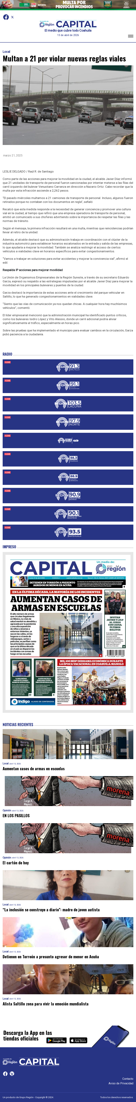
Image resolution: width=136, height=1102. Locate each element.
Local (6, 52)
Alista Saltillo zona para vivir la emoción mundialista (46, 1004)
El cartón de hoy (16, 862)
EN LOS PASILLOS (16, 815)
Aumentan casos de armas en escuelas (34, 768)
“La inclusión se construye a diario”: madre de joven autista (51, 909)
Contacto (127, 1078)
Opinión (7, 810)
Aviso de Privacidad (121, 1083)
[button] (130, 36)
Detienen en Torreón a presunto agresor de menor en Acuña (51, 956)
